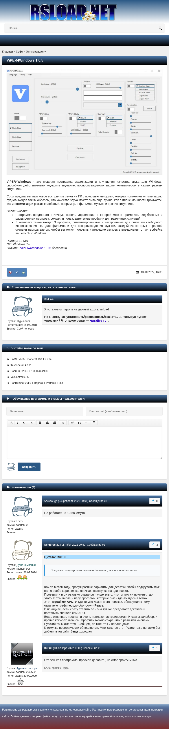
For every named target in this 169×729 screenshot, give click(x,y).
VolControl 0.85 (20, 377)
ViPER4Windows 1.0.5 (35, 248)
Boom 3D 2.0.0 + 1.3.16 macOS (29, 371)
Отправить (29, 466)
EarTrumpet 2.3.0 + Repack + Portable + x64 (37, 383)
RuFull (48, 648)
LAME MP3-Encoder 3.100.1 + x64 (31, 359)
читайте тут (99, 320)
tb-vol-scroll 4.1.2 (21, 365)
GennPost (50, 544)
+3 (17, 272)
